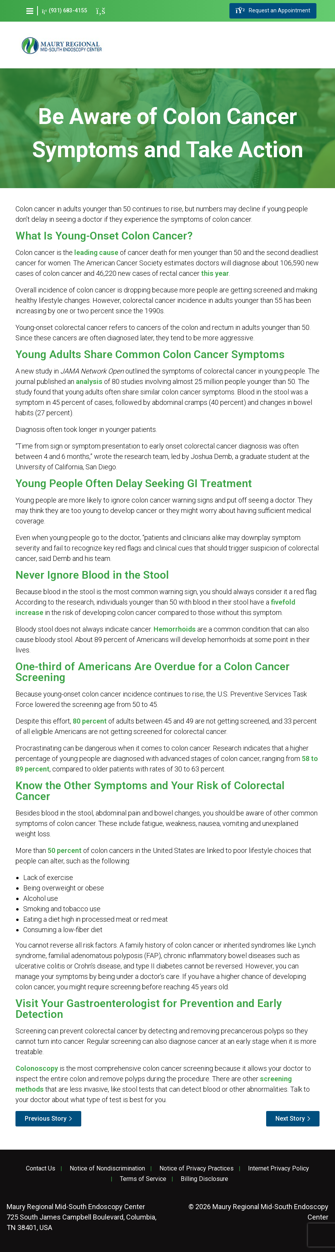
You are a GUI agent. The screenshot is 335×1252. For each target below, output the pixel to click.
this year (215, 273)
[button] (29, 10)
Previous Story (46, 1118)
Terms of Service (143, 1179)
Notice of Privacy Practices (196, 1168)
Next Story (290, 1118)
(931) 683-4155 (64, 11)
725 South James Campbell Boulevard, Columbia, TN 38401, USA (81, 1217)
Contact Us (40, 1168)
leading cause (96, 252)
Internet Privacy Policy (278, 1168)
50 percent (65, 850)
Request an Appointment (273, 11)
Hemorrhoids (175, 629)
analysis (89, 381)
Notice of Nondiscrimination (107, 1168)
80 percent (90, 721)
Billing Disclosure (204, 1179)
